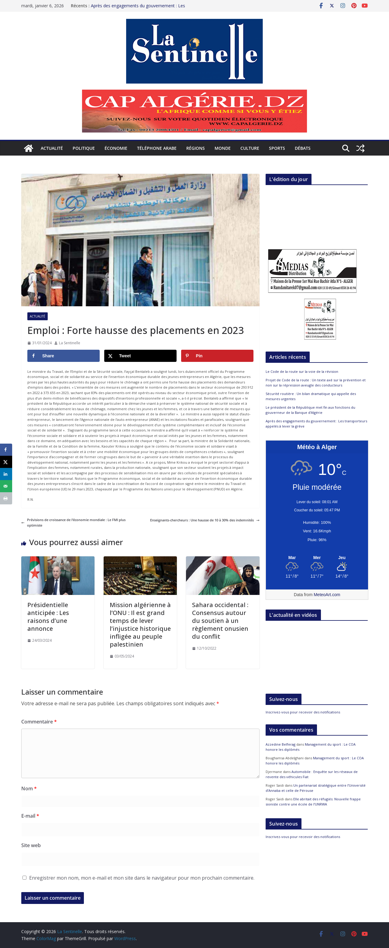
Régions (195, 148)
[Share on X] (140, 356)
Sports (277, 148)
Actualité (52, 148)
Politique (84, 148)
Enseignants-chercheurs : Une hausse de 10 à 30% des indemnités (205, 520)
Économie (116, 148)
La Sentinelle (69, 342)
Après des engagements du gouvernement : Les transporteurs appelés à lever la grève (138, 9)
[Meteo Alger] (317, 558)
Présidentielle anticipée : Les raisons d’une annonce (48, 617)
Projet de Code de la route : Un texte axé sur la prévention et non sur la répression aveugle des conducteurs (316, 382)
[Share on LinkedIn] (6, 474)
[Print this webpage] (6, 498)
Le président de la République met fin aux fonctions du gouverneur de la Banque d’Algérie (310, 410)
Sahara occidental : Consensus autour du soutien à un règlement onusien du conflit (220, 621)
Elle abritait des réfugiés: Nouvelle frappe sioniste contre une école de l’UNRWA (313, 801)
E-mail (30, 815)
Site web (31, 845)
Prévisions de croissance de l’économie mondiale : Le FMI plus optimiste (73, 522)
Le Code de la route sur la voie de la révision (302, 371)
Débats (303, 148)
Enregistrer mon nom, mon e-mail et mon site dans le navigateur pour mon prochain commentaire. (141, 877)
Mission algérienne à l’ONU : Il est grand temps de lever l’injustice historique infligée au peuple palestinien (140, 624)
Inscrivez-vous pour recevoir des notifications (303, 712)
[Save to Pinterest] (217, 356)
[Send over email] (6, 486)
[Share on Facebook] (63, 356)
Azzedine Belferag (280, 744)
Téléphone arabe (157, 148)
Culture (249, 148)
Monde (223, 148)
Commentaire (39, 721)
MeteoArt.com (327, 594)
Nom (29, 788)
